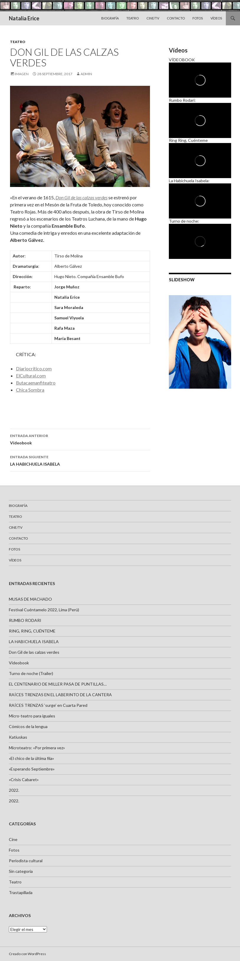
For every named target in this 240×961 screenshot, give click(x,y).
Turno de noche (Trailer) (31, 673)
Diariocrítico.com (34, 368)
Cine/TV (152, 18)
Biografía (110, 18)
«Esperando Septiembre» (32, 768)
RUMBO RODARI (25, 620)
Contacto (176, 18)
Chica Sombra (30, 389)
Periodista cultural (26, 860)
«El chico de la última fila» (31, 758)
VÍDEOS (216, 18)
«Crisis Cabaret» (24, 779)
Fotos (197, 18)
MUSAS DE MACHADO (30, 599)
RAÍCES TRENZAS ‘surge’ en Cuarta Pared (48, 705)
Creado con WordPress (27, 954)
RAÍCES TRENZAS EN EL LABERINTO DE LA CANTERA (60, 694)
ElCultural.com (31, 375)
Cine (13, 839)
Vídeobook (80, 438)
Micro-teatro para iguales (32, 715)
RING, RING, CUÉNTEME (32, 630)
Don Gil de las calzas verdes (34, 652)
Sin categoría (21, 871)
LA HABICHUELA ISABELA (80, 460)
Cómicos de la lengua (28, 726)
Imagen (22, 74)
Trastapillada (20, 892)
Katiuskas (18, 737)
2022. (14, 790)
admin (86, 74)
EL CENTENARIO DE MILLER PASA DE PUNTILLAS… (58, 683)
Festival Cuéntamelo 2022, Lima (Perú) (44, 609)
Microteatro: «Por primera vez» (37, 747)
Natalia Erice (24, 18)
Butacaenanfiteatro (35, 382)
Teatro (132, 18)
